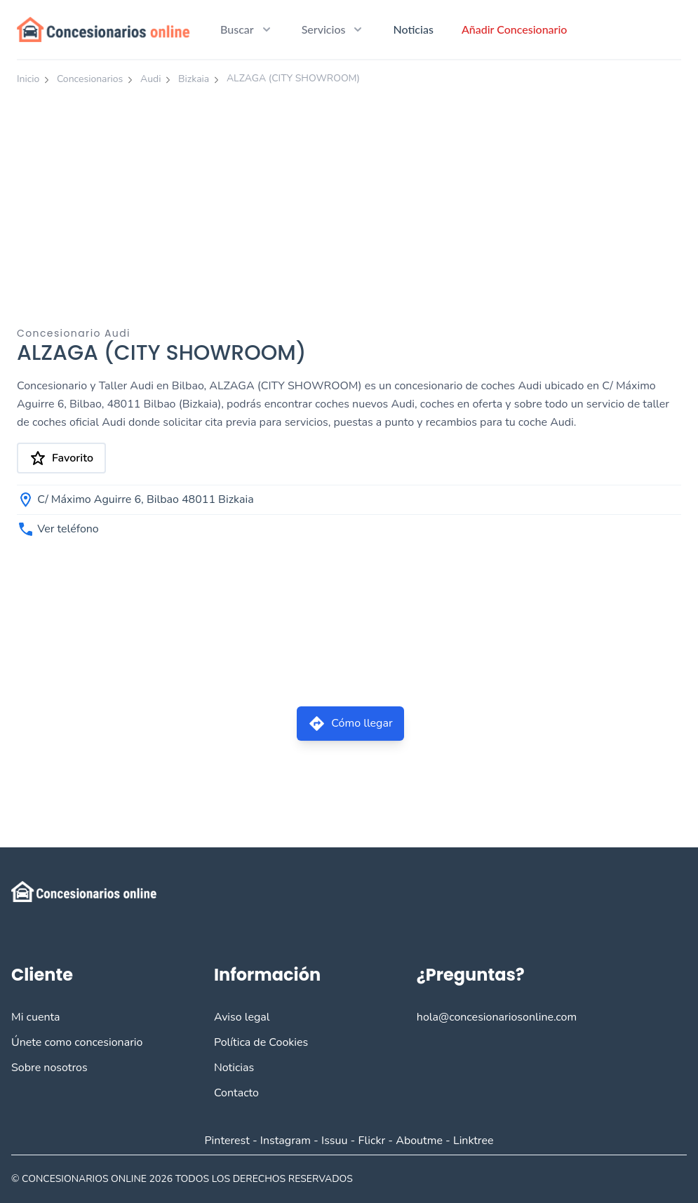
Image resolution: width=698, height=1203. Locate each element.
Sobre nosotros (49, 1067)
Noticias (413, 29)
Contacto (236, 1093)
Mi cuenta (35, 1017)
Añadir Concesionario (515, 29)
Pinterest (226, 1140)
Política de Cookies (261, 1042)
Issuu (334, 1140)
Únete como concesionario (76, 1042)
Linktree (473, 1140)
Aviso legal (242, 1017)
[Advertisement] (349, 198)
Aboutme (419, 1140)
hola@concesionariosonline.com (497, 1017)
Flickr (372, 1140)
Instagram (285, 1140)
